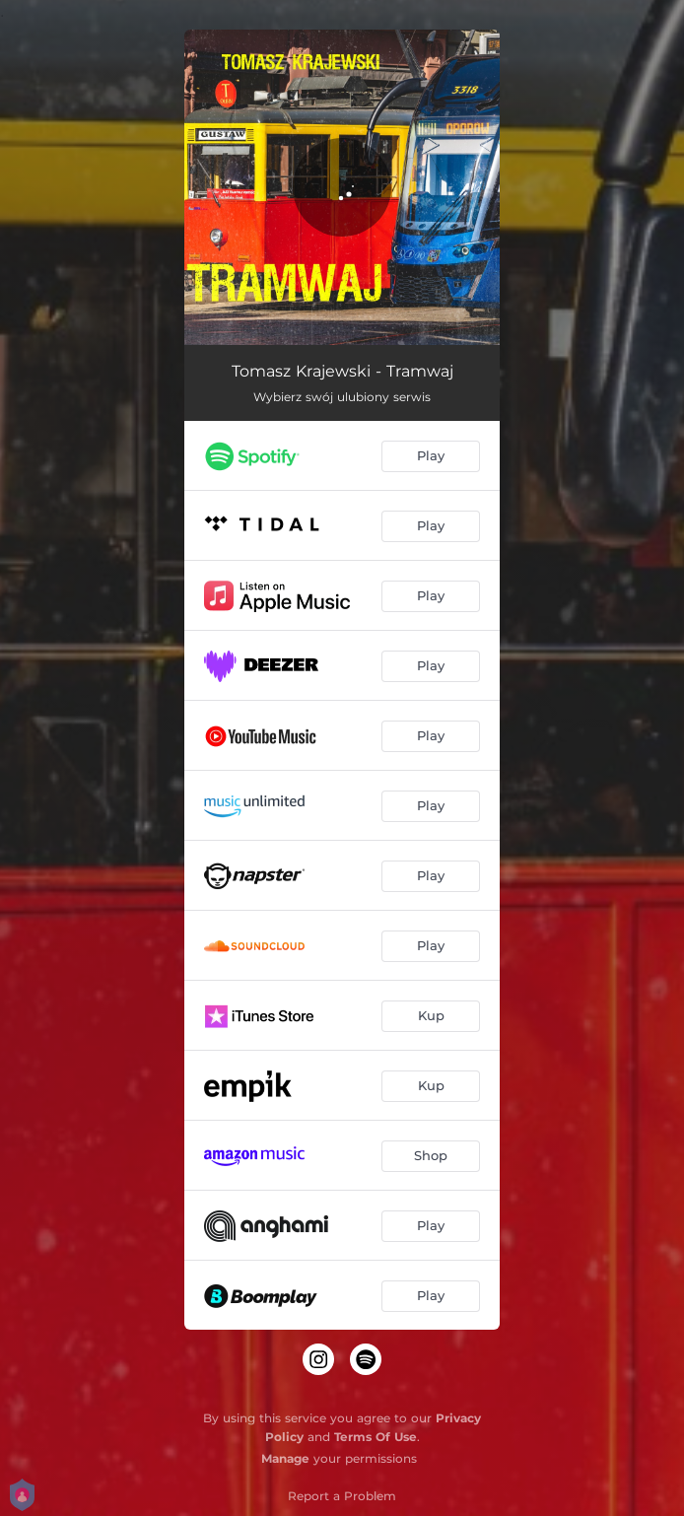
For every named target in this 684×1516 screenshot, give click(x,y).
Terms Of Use (375, 1436)
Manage (285, 1458)
